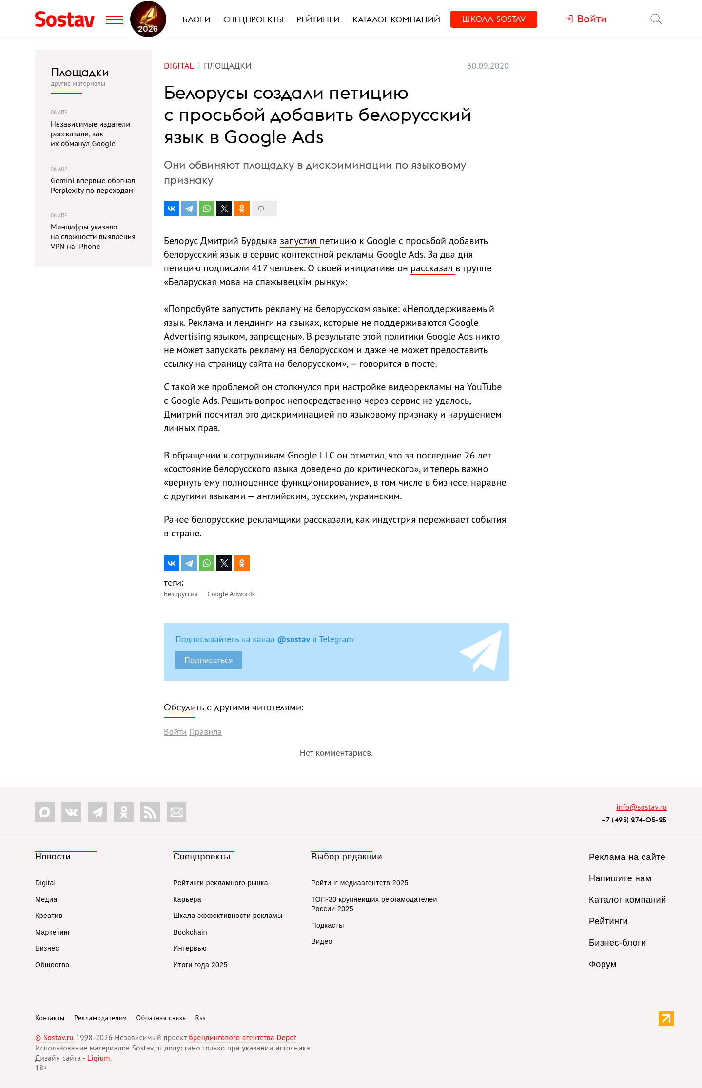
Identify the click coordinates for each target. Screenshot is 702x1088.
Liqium (98, 1058)
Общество (52, 965)
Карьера (187, 899)
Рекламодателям (100, 1017)
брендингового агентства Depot (242, 1037)
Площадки (80, 71)
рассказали (327, 519)
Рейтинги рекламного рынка (220, 883)
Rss (200, 1017)
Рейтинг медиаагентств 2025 (359, 883)
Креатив (48, 915)
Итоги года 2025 (200, 965)
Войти (175, 731)
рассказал (432, 268)
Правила (205, 731)
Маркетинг (53, 932)
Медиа (46, 899)
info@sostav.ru (641, 807)
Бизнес (47, 948)
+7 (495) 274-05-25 (634, 819)
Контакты (50, 1017)
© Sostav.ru (54, 1037)
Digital (45, 883)
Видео (321, 941)
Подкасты (327, 925)
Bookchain (190, 932)
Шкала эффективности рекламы (227, 915)
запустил (300, 240)
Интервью (190, 948)
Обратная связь (161, 1017)
